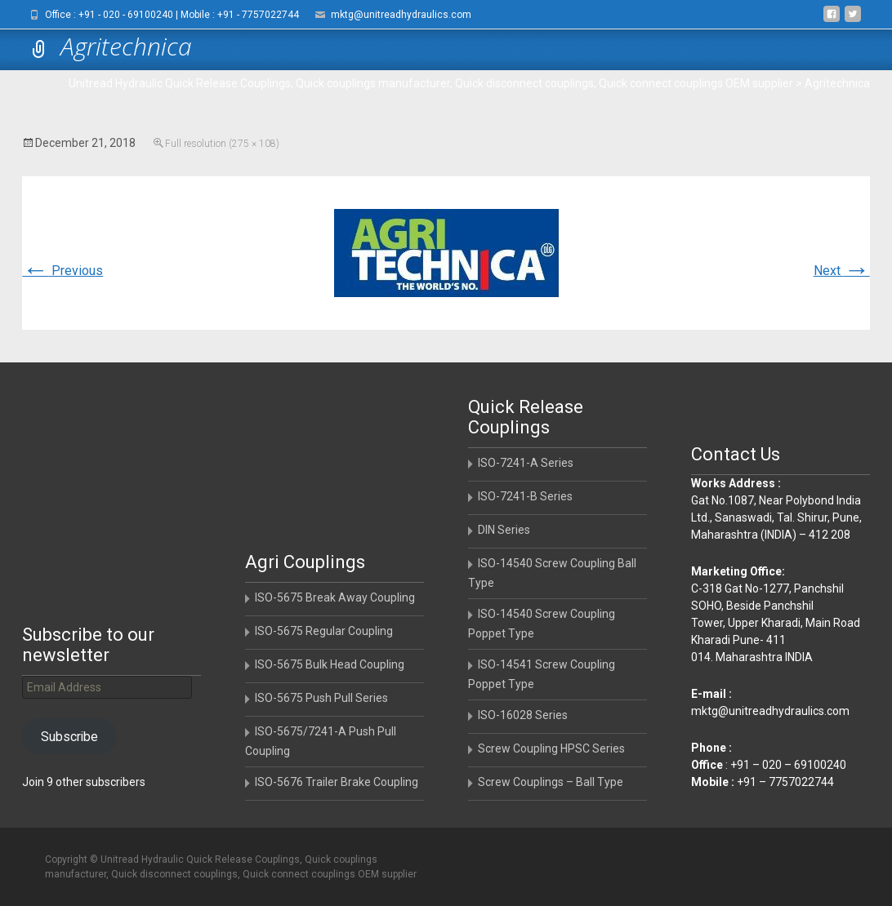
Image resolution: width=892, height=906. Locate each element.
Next (842, 270)
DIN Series (504, 529)
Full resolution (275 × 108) (222, 143)
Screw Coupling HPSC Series (551, 748)
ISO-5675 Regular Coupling (324, 630)
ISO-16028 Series (523, 715)
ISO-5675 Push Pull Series (321, 697)
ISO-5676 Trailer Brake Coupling (336, 781)
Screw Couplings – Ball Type (550, 781)
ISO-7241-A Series (525, 462)
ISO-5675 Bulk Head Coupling (329, 664)
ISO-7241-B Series (525, 496)
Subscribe (69, 736)
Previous (62, 270)
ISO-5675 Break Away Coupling (335, 597)
